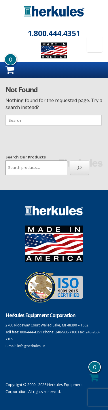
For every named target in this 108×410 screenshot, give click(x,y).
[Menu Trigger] (95, 44)
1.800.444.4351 (54, 33)
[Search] (79, 167)
